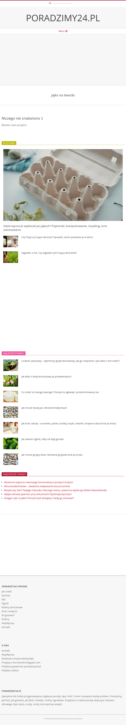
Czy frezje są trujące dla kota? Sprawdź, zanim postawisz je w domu (57, 237)
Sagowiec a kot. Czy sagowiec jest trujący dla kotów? (49, 252)
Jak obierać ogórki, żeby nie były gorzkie (42, 439)
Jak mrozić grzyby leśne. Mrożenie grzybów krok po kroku (52, 454)
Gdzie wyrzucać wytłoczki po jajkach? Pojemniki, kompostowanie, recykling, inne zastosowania (55, 228)
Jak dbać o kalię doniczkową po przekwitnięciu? (46, 376)
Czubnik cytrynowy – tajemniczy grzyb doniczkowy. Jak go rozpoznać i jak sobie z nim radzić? (70, 360)
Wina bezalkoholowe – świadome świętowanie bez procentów (37, 486)
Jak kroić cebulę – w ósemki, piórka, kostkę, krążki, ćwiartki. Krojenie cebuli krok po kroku (68, 423)
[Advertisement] (63, 60)
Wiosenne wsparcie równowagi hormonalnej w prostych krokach (38, 482)
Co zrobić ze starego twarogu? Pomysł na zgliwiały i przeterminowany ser (60, 392)
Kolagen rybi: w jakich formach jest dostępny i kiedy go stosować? (39, 498)
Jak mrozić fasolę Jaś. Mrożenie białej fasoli (44, 407)
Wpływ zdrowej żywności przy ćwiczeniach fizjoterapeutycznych (38, 494)
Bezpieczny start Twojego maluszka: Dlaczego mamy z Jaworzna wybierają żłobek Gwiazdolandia (55, 490)
